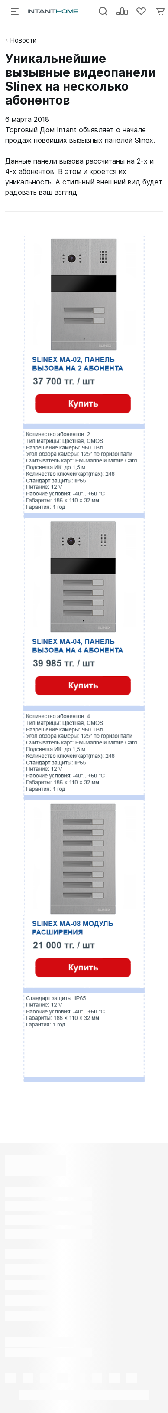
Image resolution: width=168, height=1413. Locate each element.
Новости (23, 40)
